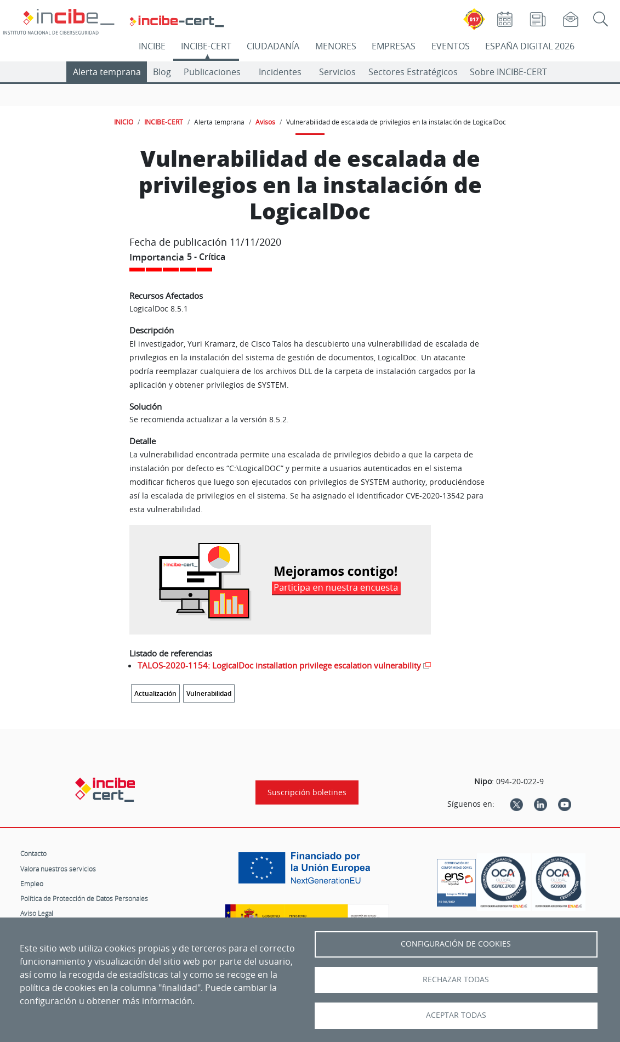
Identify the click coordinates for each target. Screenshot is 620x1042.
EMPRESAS (394, 46)
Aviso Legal (36, 913)
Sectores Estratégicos (413, 72)
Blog (162, 72)
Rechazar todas (456, 979)
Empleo (31, 883)
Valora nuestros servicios (58, 868)
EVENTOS (450, 46)
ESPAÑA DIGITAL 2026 (530, 46)
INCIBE (152, 46)
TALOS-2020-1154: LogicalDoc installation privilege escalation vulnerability (279, 665)
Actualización (155, 693)
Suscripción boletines (307, 792)
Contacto (33, 853)
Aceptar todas (456, 1015)
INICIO (123, 121)
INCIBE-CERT (206, 46)
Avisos (265, 121)
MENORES (335, 46)
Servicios (337, 72)
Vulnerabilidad (208, 693)
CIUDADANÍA (273, 46)
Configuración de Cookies (456, 944)
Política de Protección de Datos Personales (84, 898)
